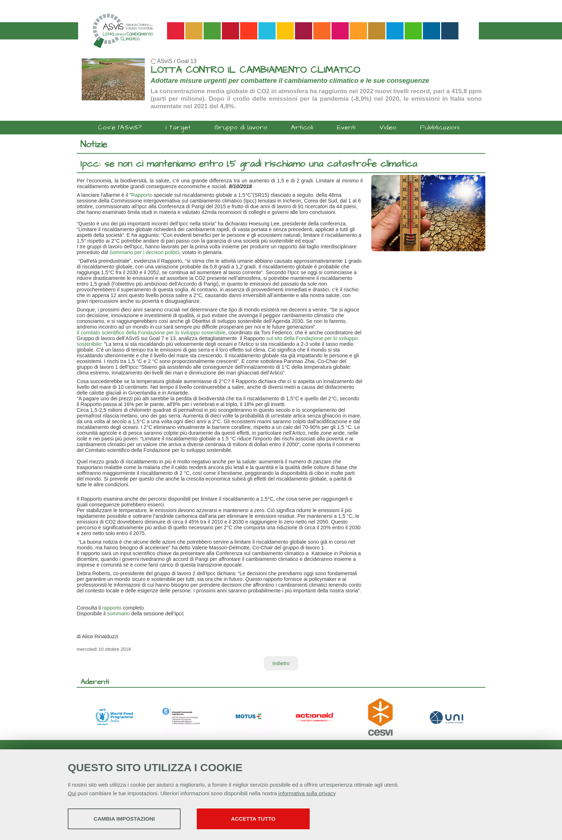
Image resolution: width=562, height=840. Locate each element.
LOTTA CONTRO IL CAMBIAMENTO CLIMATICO (255, 70)
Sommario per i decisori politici (144, 252)
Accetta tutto (253, 819)
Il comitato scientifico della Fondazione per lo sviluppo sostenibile (151, 332)
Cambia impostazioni (124, 819)
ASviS (164, 61)
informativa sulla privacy (307, 793)
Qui (72, 793)
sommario (118, 613)
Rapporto (141, 195)
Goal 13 (186, 61)
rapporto (112, 608)
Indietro (281, 663)
